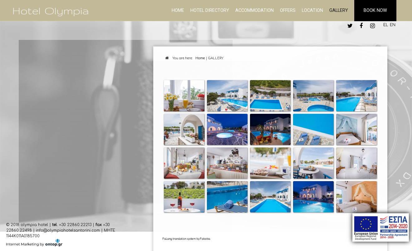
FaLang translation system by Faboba (186, 239)
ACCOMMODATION (254, 10)
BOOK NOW (375, 10)
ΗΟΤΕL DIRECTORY (209, 10)
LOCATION (312, 10)
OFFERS (288, 10)
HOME (178, 10)
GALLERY (338, 10)
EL (385, 25)
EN (392, 25)
